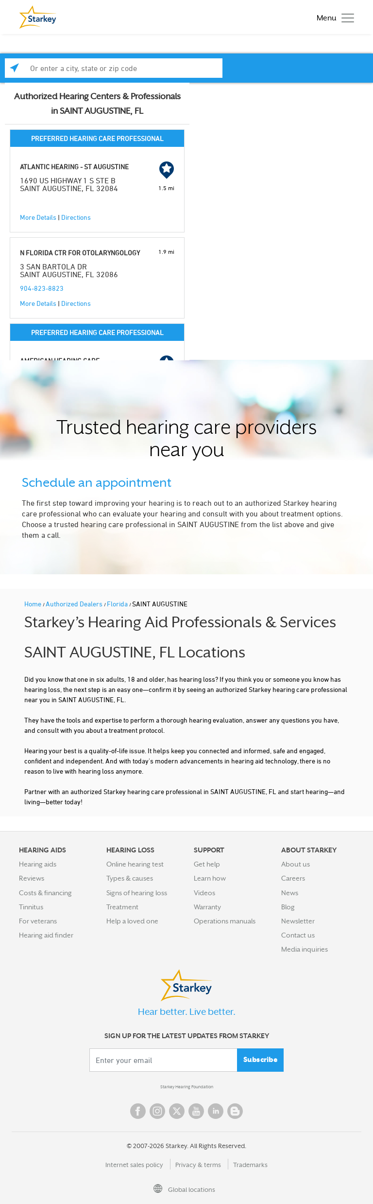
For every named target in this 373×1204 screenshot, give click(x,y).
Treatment (122, 907)
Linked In (215, 1111)
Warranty (207, 907)
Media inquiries (304, 949)
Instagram (157, 1111)
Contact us (298, 935)
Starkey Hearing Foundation (186, 1086)
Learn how (210, 878)
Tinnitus (31, 907)
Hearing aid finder (46, 935)
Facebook (138, 1111)
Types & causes (129, 878)
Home (33, 604)
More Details (38, 217)
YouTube (196, 1111)
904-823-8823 (42, 288)
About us (295, 864)
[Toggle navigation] (333, 17)
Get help (207, 864)
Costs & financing (45, 893)
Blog (288, 907)
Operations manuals (224, 921)
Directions (76, 217)
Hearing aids (37, 864)
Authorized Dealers (75, 604)
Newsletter (298, 921)
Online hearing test (135, 864)
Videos (204, 893)
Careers (293, 878)
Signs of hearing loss (136, 893)
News (289, 893)
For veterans (38, 921)
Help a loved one (132, 921)
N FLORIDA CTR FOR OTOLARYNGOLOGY (80, 252)
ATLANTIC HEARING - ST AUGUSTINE (74, 166)
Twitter (177, 1111)
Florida (118, 604)
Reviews (31, 878)
